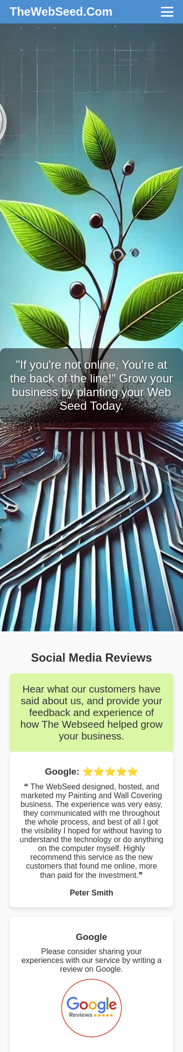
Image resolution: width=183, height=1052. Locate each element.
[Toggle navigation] (167, 12)
